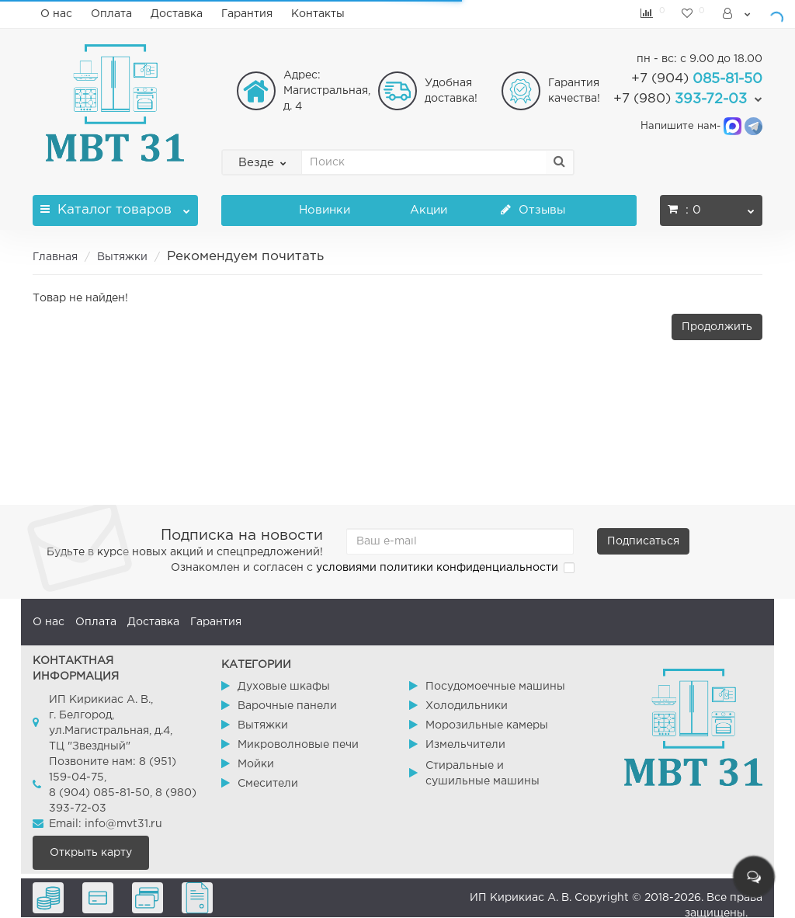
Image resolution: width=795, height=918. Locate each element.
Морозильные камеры (486, 725)
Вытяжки (122, 257)
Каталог (115, 205)
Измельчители (465, 744)
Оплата (111, 14)
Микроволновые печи (298, 744)
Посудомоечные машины (495, 686)
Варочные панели (287, 706)
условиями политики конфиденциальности (437, 567)
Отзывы (533, 210)
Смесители (268, 783)
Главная (55, 257)
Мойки (256, 764)
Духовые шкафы (284, 686)
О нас (56, 14)
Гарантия (247, 14)
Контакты (318, 14)
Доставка (177, 14)
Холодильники (466, 706)
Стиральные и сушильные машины (482, 773)
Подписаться (643, 541)
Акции (428, 210)
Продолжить (717, 327)
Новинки (324, 210)
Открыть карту (91, 852)
